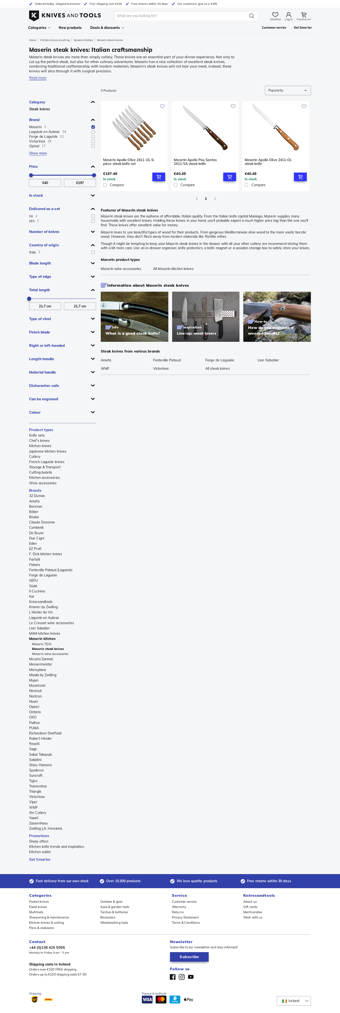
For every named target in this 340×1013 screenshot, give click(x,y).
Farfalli (34, 559)
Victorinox (37, 797)
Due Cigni (36, 538)
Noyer (33, 701)
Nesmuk (35, 691)
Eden (33, 543)
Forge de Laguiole (43, 575)
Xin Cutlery (37, 813)
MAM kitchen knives (44, 633)
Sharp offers (38, 841)
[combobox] (288, 90)
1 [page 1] (206, 199)
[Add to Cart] (158, 177)
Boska (34, 517)
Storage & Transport (45, 467)
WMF (33, 807)
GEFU (33, 580)
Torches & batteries (114, 912)
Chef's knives (39, 440)
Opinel (34, 707)
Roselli (34, 744)
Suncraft (35, 775)
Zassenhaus (38, 823)
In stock (36, 195)
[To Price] (80, 183)
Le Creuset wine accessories (51, 623)
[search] (179, 15)
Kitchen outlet (40, 852)
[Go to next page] (215, 199)
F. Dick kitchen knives (45, 554)
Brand (34, 119)
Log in (285, 19)
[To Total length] (80, 306)
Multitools (36, 912)
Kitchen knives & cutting (54, 40)
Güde (33, 586)
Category (37, 102)
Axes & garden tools (114, 907)
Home (32, 40)
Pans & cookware (41, 928)
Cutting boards (40, 472)
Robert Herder (40, 738)
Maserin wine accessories (50, 654)
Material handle (42, 372)
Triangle (35, 791)
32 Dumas (37, 496)
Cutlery (34, 456)
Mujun (34, 680)
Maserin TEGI (41, 644)
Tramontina (38, 786)
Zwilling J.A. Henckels (45, 828)
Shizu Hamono (40, 765)
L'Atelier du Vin (41, 612)
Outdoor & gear (111, 901)
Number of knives (44, 231)
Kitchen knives (40, 446)
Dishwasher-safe (44, 385)
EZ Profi (35, 549)
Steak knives (39, 109)
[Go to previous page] (197, 199)
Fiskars (34, 565)
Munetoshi (37, 685)
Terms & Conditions (186, 922)
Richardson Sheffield (45, 733)
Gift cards (250, 907)
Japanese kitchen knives (47, 451)
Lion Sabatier (39, 628)
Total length (39, 290)
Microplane (37, 670)
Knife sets (37, 435)
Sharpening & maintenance (49, 917)
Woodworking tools (114, 922)
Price (33, 166)
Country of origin (44, 245)
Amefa (34, 501)
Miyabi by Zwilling (42, 675)
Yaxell (33, 818)
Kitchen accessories (44, 477)
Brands (35, 490)
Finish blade (39, 332)
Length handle (41, 359)
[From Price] (45, 183)
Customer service (184, 901)
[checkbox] (93, 127)
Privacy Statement (185, 917)
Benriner (35, 506)
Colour (35, 412)
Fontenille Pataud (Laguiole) (50, 570)
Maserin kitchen (83, 40)
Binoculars (108, 917)
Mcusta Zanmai (41, 659)
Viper (33, 802)
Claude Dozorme (42, 522)
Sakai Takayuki (40, 754)
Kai (31, 596)
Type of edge (40, 276)
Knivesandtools (41, 602)
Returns (178, 912)
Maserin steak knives (48, 649)
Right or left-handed (47, 345)
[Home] (65, 14)
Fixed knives (38, 907)
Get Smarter (39, 859)
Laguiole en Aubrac (44, 618)
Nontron (35, 696)
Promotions (39, 836)
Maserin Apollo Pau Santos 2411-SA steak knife (195, 162)
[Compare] (134, 185)
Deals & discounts (107, 28)
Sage (33, 749)
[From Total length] (45, 306)
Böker (33, 512)
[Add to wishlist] (162, 106)
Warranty (179, 907)
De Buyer (36, 533)
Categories (39, 28)
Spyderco (36, 770)
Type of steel (40, 319)
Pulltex (34, 723)
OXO (33, 717)
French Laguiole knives (46, 462)
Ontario (35, 712)
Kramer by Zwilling (43, 607)
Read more (37, 77)
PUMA (34, 728)
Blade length (40, 263)
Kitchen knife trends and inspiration (56, 846)
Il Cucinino (37, 591)
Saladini (35, 760)
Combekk (36, 527)
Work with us (252, 917)
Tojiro (33, 781)
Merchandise (252, 912)
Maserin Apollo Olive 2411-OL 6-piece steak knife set (129, 162)
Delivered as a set (44, 208)
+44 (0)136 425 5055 (47, 947)
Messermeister (40, 664)
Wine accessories (43, 483)
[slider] (31, 175)
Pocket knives (39, 901)
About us (250, 901)
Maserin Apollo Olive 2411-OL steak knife (268, 162)
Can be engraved (43, 399)
